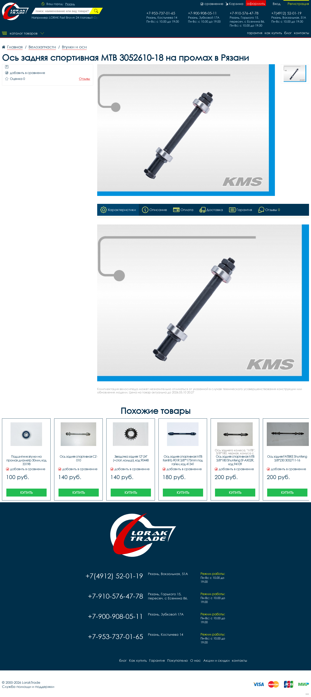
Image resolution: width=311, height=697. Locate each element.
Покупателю (177, 660)
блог (288, 33)
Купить (26, 492)
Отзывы (84, 79)
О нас (195, 660)
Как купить (273, 33)
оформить (256, 3)
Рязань (70, 4)
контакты (301, 33)
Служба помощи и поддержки (28, 687)
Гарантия (254, 33)
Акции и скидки (216, 660)
